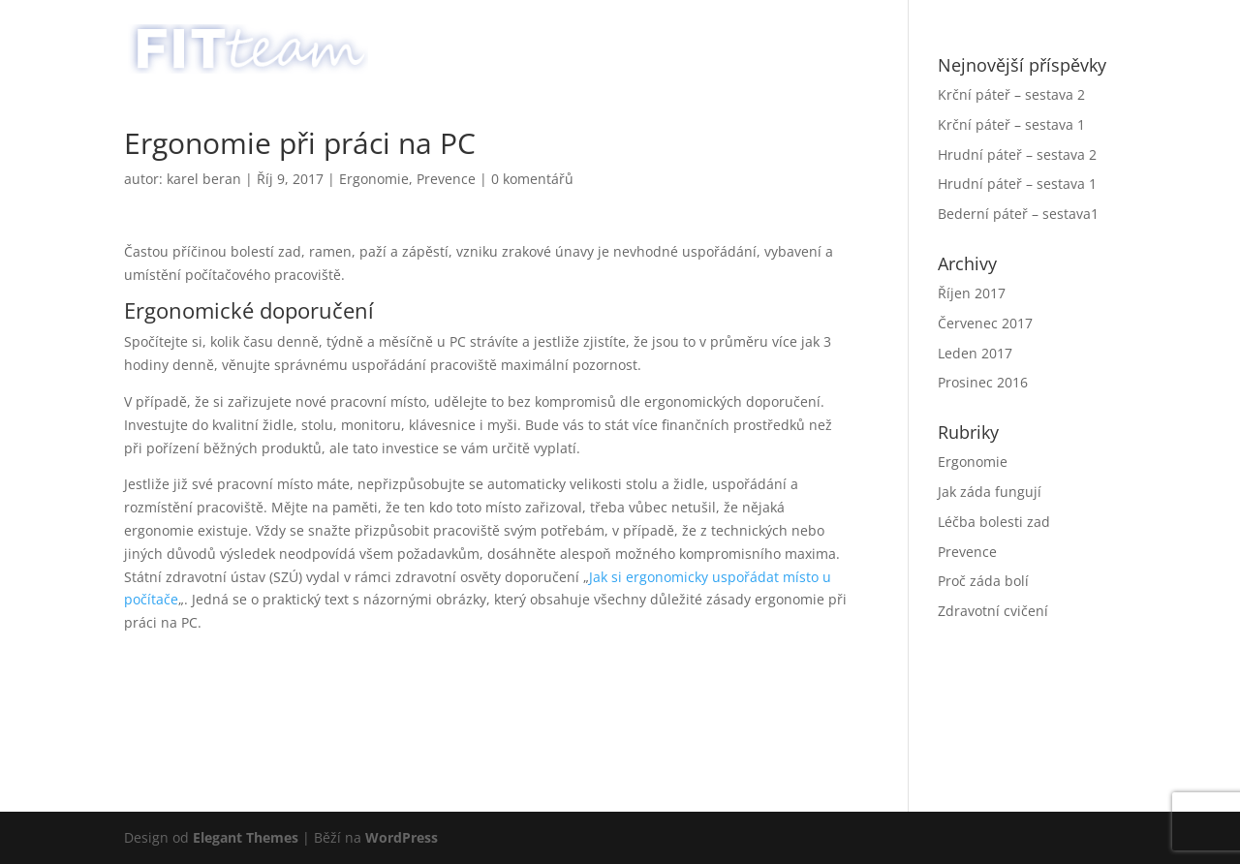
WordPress (401, 837)
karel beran (204, 179)
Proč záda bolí (983, 580)
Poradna (965, 40)
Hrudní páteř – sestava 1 (1017, 183)
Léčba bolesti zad (994, 521)
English (1078, 40)
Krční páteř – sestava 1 (1011, 124)
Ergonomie (374, 179)
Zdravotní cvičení (993, 611)
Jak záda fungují (989, 491)
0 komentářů (532, 179)
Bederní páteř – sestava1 (1018, 213)
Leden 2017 (975, 353)
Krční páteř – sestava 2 (1011, 94)
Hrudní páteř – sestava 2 (1017, 154)
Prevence (446, 179)
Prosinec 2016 (983, 382)
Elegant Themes (245, 837)
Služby (838, 40)
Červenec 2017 (985, 323)
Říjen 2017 (972, 293)
